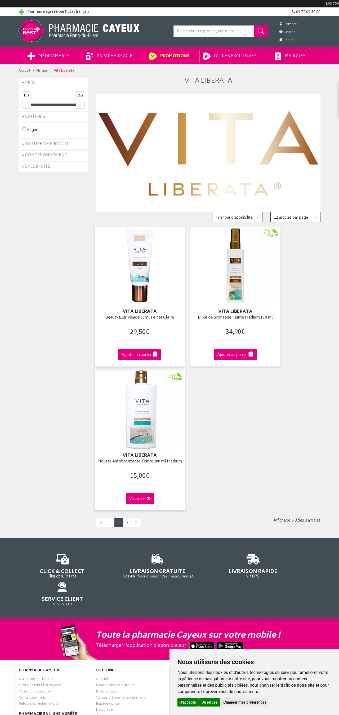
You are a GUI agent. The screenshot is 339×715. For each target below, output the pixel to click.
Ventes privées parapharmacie (121, 522)
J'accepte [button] (188, 702)
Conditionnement (46, 155)
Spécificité (37, 166)
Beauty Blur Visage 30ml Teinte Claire (130, 311)
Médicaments (49, 56)
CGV (100, 553)
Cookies (103, 571)
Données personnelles (115, 565)
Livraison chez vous (267, 510)
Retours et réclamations (39, 528)
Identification (184, 504)
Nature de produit (47, 144)
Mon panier (182, 522)
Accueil (24, 71)
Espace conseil (109, 528)
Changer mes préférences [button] (245, 702)
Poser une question (35, 516)
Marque (42, 71)
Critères (35, 117)
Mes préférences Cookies (117, 578)
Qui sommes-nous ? (36, 504)
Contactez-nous (32, 522)
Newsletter (105, 534)
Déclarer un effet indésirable (119, 547)
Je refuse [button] (209, 702)
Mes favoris (182, 528)
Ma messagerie (186, 534)
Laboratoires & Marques (116, 510)
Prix (30, 82)
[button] (237, 217)
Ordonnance (106, 541)
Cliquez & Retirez (53, 412)
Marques (290, 56)
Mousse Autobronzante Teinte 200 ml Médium (285, 311)
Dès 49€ (131, 414)
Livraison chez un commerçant (277, 516)
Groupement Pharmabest (40, 510)
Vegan (30, 130)
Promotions (169, 56)
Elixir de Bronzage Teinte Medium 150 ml (208, 311)
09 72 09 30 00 (286, 412)
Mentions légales (110, 559)
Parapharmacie (109, 56)
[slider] (26, 104)
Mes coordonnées (188, 510)
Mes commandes (188, 516)
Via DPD (208, 412)
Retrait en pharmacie (268, 504)
